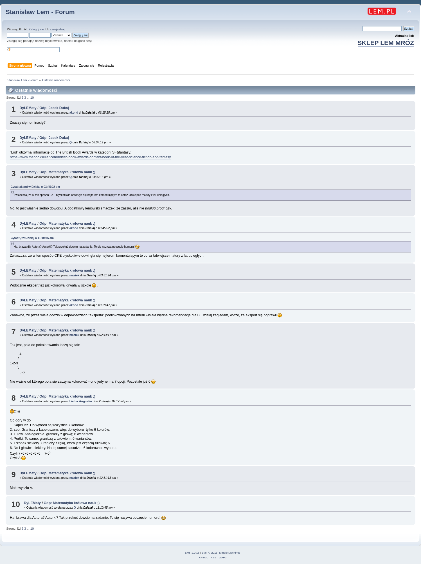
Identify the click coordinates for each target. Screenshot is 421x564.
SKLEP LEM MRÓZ (386, 42)
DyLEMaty (27, 108)
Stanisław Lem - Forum (40, 11)
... (28, 97)
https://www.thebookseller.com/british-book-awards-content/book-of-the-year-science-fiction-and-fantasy (90, 157)
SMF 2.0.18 (192, 552)
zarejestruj (57, 29)
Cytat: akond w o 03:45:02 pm (35, 186)
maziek (74, 275)
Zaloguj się (36, 29)
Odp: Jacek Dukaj (54, 108)
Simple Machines (229, 552)
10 (32, 97)
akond (73, 112)
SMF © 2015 (209, 552)
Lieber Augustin (80, 401)
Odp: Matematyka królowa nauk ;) (67, 172)
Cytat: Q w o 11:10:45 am (32, 238)
